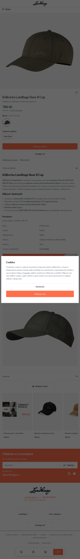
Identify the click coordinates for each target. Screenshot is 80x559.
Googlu (27, 273)
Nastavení (40, 286)
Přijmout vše (40, 294)
